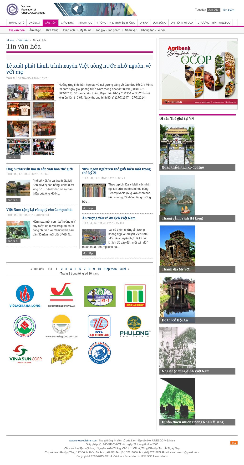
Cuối (123, 269)
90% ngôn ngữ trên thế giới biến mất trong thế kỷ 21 (116, 171)
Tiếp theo (110, 269)
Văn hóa (23, 40)
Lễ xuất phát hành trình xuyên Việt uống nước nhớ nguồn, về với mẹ (78, 68)
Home (10, 40)
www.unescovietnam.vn (83, 440)
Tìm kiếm (228, 10)
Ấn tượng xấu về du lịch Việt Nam (109, 218)
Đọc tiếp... (13, 157)
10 (99, 269)
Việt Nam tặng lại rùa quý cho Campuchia (39, 210)
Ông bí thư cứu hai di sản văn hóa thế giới (39, 169)
